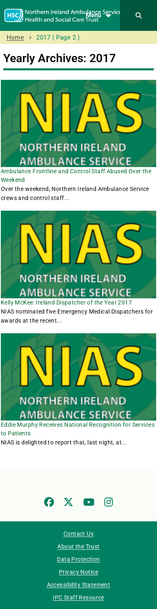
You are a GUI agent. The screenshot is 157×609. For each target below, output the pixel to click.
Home (15, 37)
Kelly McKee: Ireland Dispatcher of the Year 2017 (66, 302)
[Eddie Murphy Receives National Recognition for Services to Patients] (78, 377)
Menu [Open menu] (101, 15)
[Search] (138, 15)
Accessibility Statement (78, 584)
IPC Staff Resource (78, 597)
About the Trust (78, 546)
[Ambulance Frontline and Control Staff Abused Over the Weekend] (78, 123)
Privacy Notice (78, 572)
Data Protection (78, 559)
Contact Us (78, 533)
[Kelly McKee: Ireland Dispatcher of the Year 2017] (78, 254)
